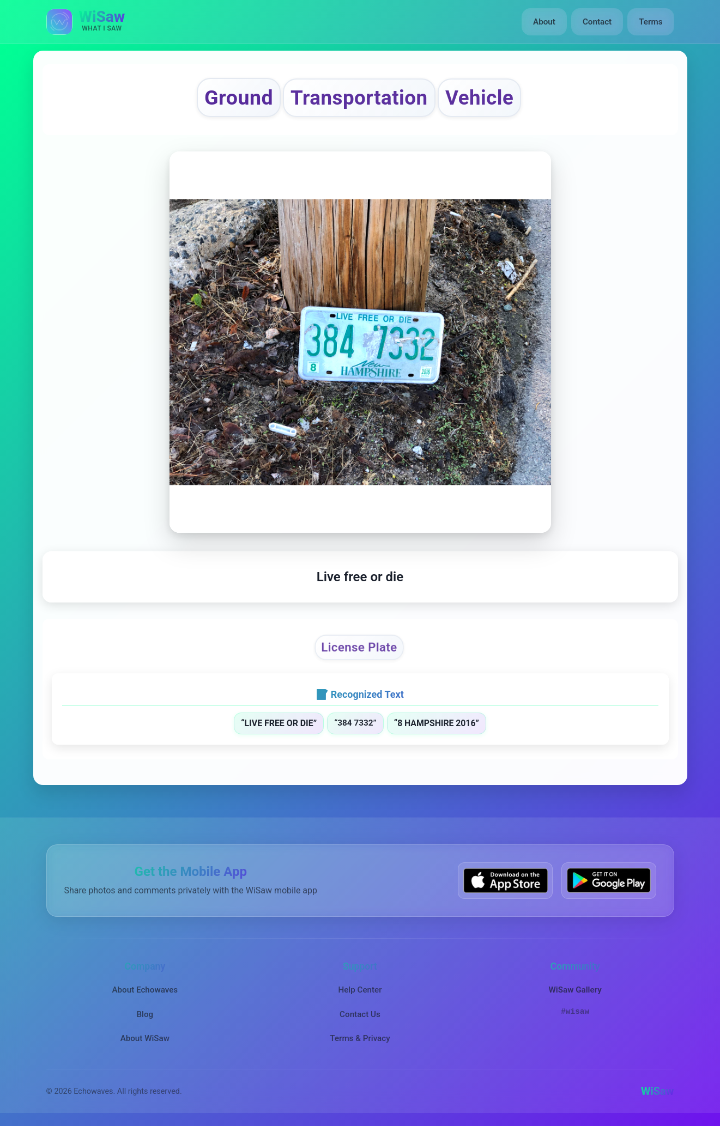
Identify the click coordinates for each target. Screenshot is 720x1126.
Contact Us (360, 1014)
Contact (597, 22)
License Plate (359, 648)
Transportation (359, 97)
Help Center (360, 990)
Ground (238, 97)
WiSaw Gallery (574, 990)
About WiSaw (145, 1038)
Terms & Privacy (360, 1038)
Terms (650, 22)
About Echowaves (145, 990)
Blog (144, 1014)
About (544, 22)
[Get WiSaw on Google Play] (608, 880)
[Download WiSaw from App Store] (505, 880)
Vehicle (479, 97)
